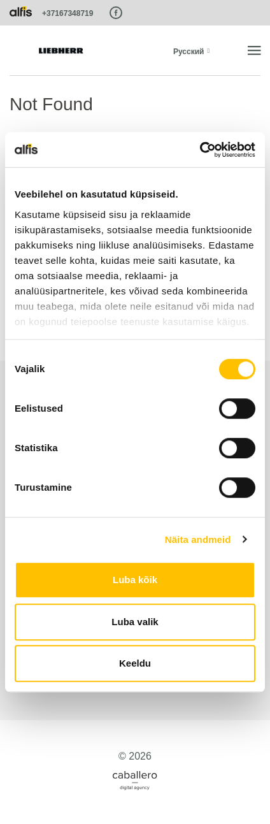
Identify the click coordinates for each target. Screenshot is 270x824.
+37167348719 (67, 13)
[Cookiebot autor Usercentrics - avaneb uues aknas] (199, 149)
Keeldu (135, 663)
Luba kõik (135, 579)
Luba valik (134, 621)
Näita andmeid (198, 539)
